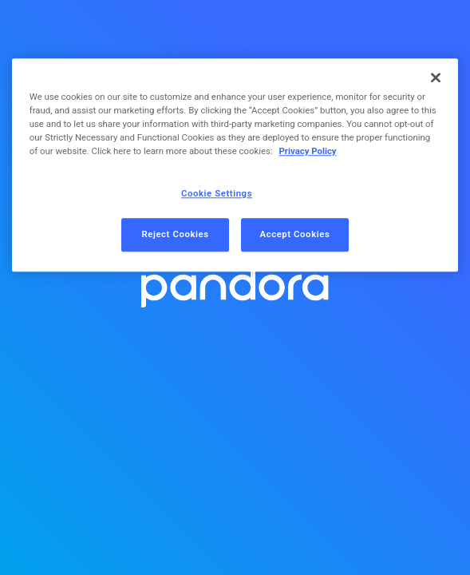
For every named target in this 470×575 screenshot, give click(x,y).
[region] (235, 165)
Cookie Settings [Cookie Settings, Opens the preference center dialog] (216, 194)
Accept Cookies (295, 234)
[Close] (435, 77)
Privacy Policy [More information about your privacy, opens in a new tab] (307, 151)
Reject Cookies (174, 234)
